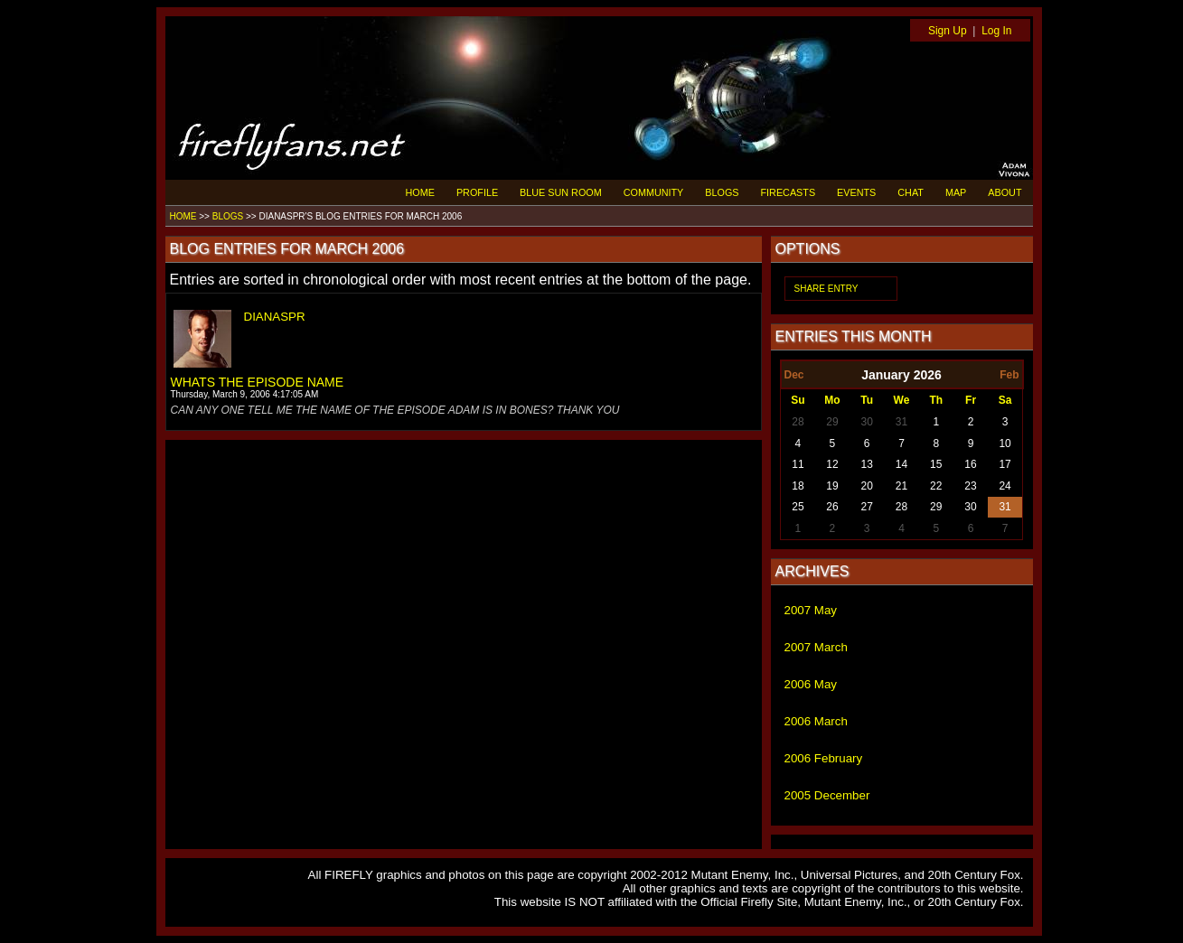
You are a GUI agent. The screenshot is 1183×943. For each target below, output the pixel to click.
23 (970, 486)
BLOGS (721, 192)
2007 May (811, 610)
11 (797, 464)
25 (797, 506)
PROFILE (477, 192)
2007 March (816, 647)
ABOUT (1004, 192)
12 (832, 464)
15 (936, 464)
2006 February (823, 758)
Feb (1009, 375)
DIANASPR (274, 316)
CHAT (910, 192)
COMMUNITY (654, 192)
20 (867, 486)
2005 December (827, 795)
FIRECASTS (788, 192)
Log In (996, 30)
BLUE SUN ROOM (561, 192)
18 (797, 486)
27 (867, 506)
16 (970, 464)
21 (901, 486)
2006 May (811, 684)
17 (1004, 464)
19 (832, 486)
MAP (955, 192)
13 (867, 464)
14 (901, 464)
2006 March (816, 721)
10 (1004, 443)
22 (936, 486)
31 (901, 421)
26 (832, 506)
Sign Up (947, 30)
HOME (420, 192)
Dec (794, 375)
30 (867, 421)
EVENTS (856, 192)
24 (1004, 486)
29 (832, 421)
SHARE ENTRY (826, 289)
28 (797, 421)
